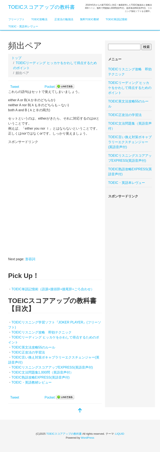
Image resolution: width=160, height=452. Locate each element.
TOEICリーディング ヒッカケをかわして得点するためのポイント (129, 88)
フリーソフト (16, 19)
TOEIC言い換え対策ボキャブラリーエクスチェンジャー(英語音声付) (130, 142)
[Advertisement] (39, 170)
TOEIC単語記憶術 (117, 19)
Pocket (50, 86)
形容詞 (30, 259)
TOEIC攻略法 (39, 19)
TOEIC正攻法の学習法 (28, 352)
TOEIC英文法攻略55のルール (33, 347)
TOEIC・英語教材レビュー (31, 382)
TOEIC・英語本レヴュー (23, 26)
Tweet (14, 86)
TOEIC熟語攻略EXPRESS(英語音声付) (40, 377)
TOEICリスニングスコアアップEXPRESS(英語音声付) (52, 367)
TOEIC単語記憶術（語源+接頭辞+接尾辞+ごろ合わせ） (52, 289)
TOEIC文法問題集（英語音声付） (130, 126)
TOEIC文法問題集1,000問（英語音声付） (42, 372)
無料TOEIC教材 (89, 19)
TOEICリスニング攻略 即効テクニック (41, 332)
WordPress (87, 437)
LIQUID (119, 433)
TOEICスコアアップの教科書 (41, 7)
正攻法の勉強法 (63, 19)
